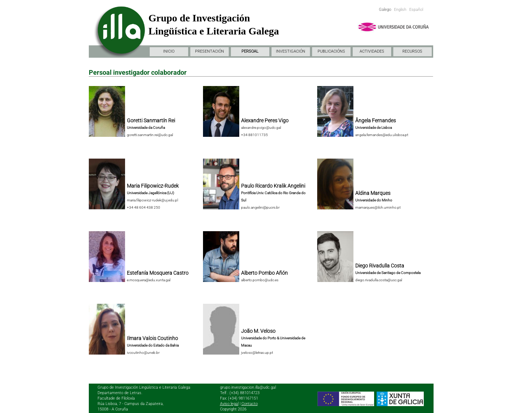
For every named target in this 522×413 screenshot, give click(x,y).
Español (416, 9)
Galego (385, 9)
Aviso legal (229, 403)
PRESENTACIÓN (209, 51)
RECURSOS (412, 51)
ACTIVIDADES (372, 51)
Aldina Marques (372, 193)
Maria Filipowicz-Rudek (153, 186)
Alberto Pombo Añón (264, 273)
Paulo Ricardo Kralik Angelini (273, 186)
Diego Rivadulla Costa (379, 266)
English (400, 9)
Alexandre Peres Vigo (265, 120)
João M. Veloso (258, 331)
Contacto (249, 403)
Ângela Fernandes (375, 120)
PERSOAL (249, 51)
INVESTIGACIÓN (290, 51)
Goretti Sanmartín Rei (151, 120)
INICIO (168, 51)
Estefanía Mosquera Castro (157, 273)
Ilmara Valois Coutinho (152, 338)
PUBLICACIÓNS (331, 51)
